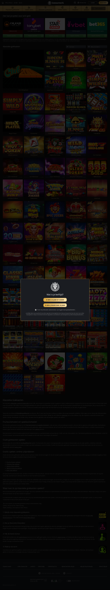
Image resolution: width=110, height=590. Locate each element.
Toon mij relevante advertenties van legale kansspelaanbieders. (56, 310)
